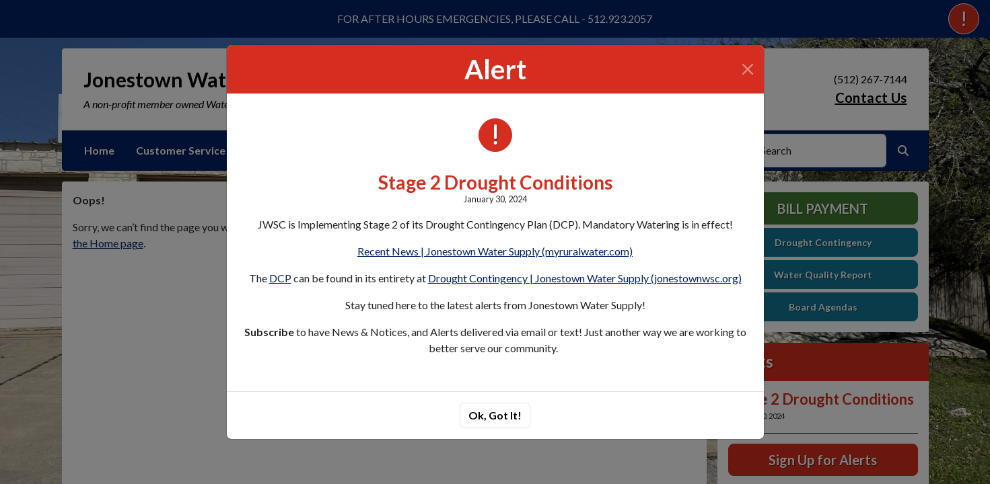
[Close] (747, 69)
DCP (280, 278)
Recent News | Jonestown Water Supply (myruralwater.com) (495, 251)
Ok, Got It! (495, 415)
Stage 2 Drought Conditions (495, 182)
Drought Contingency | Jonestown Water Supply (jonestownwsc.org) (585, 278)
